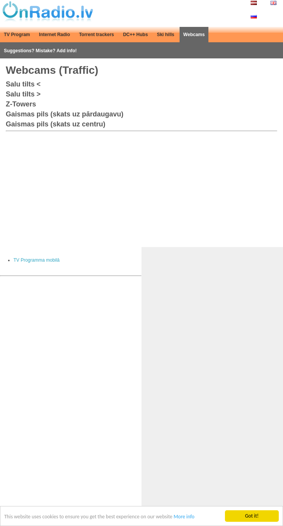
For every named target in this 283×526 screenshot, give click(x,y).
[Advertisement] (141, 187)
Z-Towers (21, 104)
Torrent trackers (96, 34)
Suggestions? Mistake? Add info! (40, 50)
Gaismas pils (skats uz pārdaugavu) (64, 114)
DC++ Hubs (135, 34)
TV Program (17, 34)
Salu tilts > (23, 94)
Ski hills (165, 34)
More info (183, 517)
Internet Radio (54, 34)
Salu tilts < (23, 84)
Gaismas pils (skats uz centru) (55, 124)
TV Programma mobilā (36, 260)
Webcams (194, 34)
